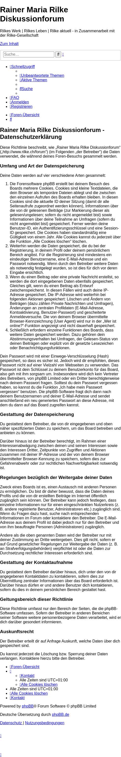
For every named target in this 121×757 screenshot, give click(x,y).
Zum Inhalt (9, 44)
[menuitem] (42, 75)
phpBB (28, 706)
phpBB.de (60, 714)
